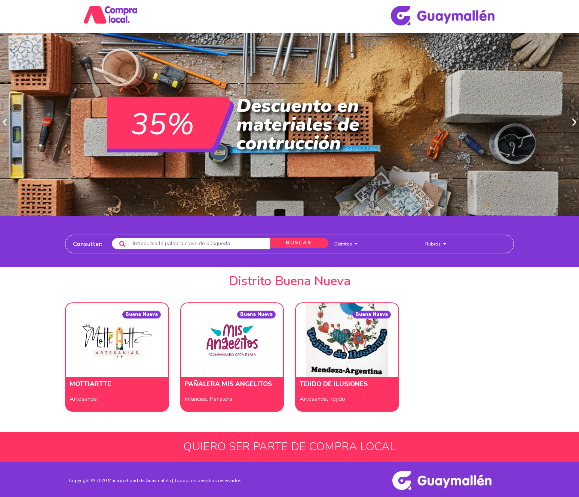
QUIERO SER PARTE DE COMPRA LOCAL (289, 444)
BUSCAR (296, 241)
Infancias (196, 397)
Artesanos (83, 397)
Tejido (337, 397)
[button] (4, 120)
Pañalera (220, 397)
